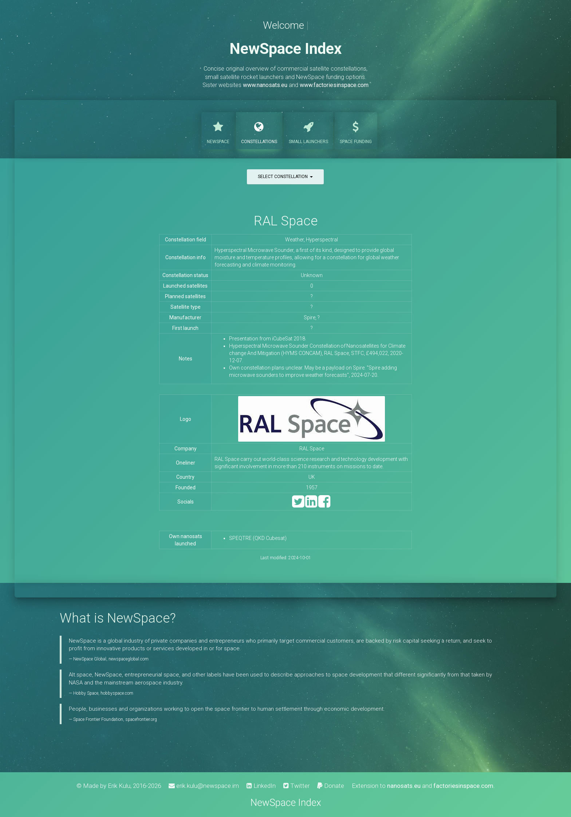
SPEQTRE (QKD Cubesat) (258, 538)
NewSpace (218, 130)
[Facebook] (324, 505)
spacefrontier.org (141, 719)
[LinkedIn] (311, 505)
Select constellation (285, 176)
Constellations (259, 130)
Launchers (308, 130)
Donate (330, 785)
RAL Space (286, 221)
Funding (356, 130)
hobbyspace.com (117, 693)
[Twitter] (298, 505)
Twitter (296, 785)
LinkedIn (261, 785)
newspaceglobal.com (129, 659)
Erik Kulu (119, 785)
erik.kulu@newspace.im (204, 785)
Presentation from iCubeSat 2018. (267, 339)
